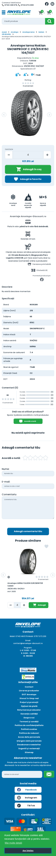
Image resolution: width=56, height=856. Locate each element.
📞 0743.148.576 (9, 5)
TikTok (26, 805)
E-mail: (6, 481)
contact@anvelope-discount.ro (28, 643)
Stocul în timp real (29, 698)
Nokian (41, 32)
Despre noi (29, 717)
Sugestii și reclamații (29, 748)
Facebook (27, 790)
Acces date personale (29, 737)
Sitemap (29, 752)
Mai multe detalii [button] (13, 843)
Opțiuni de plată (29, 706)
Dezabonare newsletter (29, 744)
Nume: (5, 469)
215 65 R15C (6, 34)
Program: (28, 647)
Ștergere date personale (29, 741)
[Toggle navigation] (3, 12)
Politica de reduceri (29, 733)
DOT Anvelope (29, 694)
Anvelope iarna (28, 32)
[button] (4, 115)
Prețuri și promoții (29, 702)
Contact (29, 687)
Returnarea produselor (29, 710)
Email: (28, 640)
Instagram (27, 797)
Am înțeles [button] (28, 850)
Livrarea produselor (29, 690)
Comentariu (9, 494)
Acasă (4, 32)
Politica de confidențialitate (29, 725)
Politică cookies (29, 729)
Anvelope (14, 32)
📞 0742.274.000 (26, 5)
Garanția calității (29, 714)
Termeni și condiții (29, 721)
